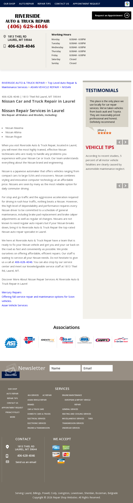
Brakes (31, 404)
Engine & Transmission (39, 428)
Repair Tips (44, 3)
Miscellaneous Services (73, 418)
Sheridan (89, 493)
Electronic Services (37, 423)
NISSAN (66, 87)
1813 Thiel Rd (30, 96)
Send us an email (26, 462)
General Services (70, 409)
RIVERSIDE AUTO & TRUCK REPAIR (23, 82)
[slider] (104, 133)
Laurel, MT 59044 (50, 96)
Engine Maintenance (72, 395)
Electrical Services (36, 418)
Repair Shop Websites (65, 497)
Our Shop (9, 3)
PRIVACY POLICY (12, 412)
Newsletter (31, 367)
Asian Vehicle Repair (37, 400)
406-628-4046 (21, 46)
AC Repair (47, 395)
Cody (54, 493)
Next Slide (125, 142)
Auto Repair (26, 3)
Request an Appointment (112, 15)
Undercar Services (71, 428)
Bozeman (100, 493)
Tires (90, 418)
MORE (12, 417)
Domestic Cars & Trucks (39, 414)
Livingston (63, 493)
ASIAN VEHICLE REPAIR (44, 87)
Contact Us (62, 3)
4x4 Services (33, 395)
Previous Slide (119, 142)
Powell (46, 493)
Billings (37, 493)
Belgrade (113, 493)
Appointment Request (86, 3)
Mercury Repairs (11, 292)
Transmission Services (73, 423)
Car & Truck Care (36, 409)
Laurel (28, 493)
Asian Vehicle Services (15, 305)
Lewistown (77, 493)
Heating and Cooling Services (76, 414)
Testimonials (102, 90)
